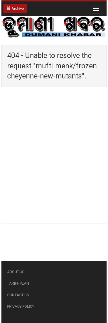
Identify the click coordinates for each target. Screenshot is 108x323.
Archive (15, 8)
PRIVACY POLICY (20, 306)
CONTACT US (18, 295)
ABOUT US (15, 272)
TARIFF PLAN (18, 283)
